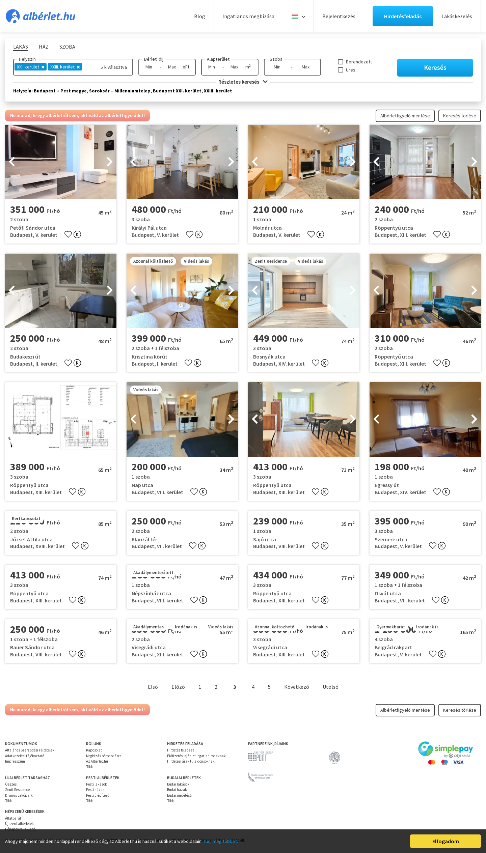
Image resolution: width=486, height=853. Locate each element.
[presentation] (11, 162)
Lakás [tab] (20, 46)
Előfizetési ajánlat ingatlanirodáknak (196, 756)
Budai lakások (178, 784)
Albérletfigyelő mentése (405, 116)
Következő (296, 686)
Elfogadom (445, 841)
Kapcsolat (94, 750)
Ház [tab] (44, 46)
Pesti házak (95, 789)
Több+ (90, 766)
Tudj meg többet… (222, 841)
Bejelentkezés (338, 16)
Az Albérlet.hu (97, 761)
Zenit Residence (17, 789)
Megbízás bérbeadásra (104, 756)
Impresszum (15, 761)
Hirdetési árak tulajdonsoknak (191, 761)
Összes (11, 784)
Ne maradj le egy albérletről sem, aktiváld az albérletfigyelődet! (77, 115)
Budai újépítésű (179, 795)
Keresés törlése (459, 116)
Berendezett (359, 62)
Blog (199, 16)
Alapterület (218, 59)
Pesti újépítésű (97, 795)
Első (153, 686)
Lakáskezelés (456, 16)
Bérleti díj (153, 59)
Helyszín (27, 59)
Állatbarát (13, 818)
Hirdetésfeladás (403, 16)
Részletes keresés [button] (243, 81)
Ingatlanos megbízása (248, 16)
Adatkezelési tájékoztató (24, 756)
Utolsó (331, 686)
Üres (350, 70)
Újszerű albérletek (19, 823)
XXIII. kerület (65, 67)
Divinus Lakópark (19, 795)
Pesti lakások (96, 784)
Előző (178, 686)
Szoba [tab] (67, 46)
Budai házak (177, 789)
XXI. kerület (30, 67)
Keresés (435, 67)
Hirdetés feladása (180, 750)
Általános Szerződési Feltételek (29, 750)
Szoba (276, 59)
